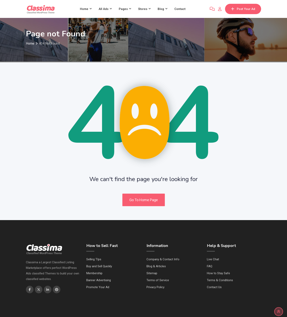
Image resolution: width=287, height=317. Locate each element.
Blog (161, 9)
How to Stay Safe (218, 273)
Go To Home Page (143, 200)
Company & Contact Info (162, 259)
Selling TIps (93, 259)
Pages (123, 9)
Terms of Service (157, 280)
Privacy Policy (155, 287)
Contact (180, 9)
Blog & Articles (156, 266)
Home (84, 9)
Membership (94, 273)
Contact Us (214, 287)
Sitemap (151, 273)
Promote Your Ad (97, 287)
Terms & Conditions (220, 280)
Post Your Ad (243, 9)
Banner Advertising (98, 280)
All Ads (103, 9)
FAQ (209, 266)
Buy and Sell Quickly (99, 266)
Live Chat (213, 259)
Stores (142, 9)
